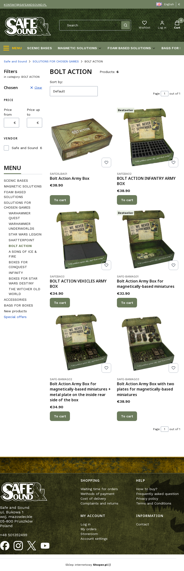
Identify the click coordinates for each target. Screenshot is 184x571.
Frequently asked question (157, 494)
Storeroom (89, 534)
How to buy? (146, 489)
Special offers (15, 317)
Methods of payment (97, 494)
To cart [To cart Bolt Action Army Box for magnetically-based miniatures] (127, 303)
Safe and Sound (15, 61)
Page (156, 93)
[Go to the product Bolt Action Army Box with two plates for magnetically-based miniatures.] (148, 343)
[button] (125, 25)
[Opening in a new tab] (5, 546)
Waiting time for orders (99, 489)
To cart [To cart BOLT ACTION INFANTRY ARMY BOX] (127, 200)
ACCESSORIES (15, 299)
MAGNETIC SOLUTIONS (23, 186)
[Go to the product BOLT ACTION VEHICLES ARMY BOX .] (81, 240)
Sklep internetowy (86, 564)
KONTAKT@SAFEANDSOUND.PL (25, 4)
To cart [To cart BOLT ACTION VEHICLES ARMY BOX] (60, 303)
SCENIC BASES (16, 180)
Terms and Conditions (153, 503)
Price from (8, 112)
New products (15, 311)
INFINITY (16, 273)
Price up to (33, 112)
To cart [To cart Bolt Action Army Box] (60, 200)
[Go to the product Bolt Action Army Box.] (81, 137)
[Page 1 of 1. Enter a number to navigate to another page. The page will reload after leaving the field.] (164, 93)
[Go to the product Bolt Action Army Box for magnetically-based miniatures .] (148, 240)
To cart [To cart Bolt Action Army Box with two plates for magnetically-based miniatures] (127, 416)
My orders (88, 529)
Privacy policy (147, 498)
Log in (85, 524)
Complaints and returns (99, 503)
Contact (142, 524)
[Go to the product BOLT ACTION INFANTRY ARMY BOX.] (148, 137)
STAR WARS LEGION (25, 234)
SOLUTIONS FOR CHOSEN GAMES (56, 61)
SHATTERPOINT (21, 240)
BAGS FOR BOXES (18, 305)
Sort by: (56, 82)
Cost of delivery (93, 498)
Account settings (94, 539)
